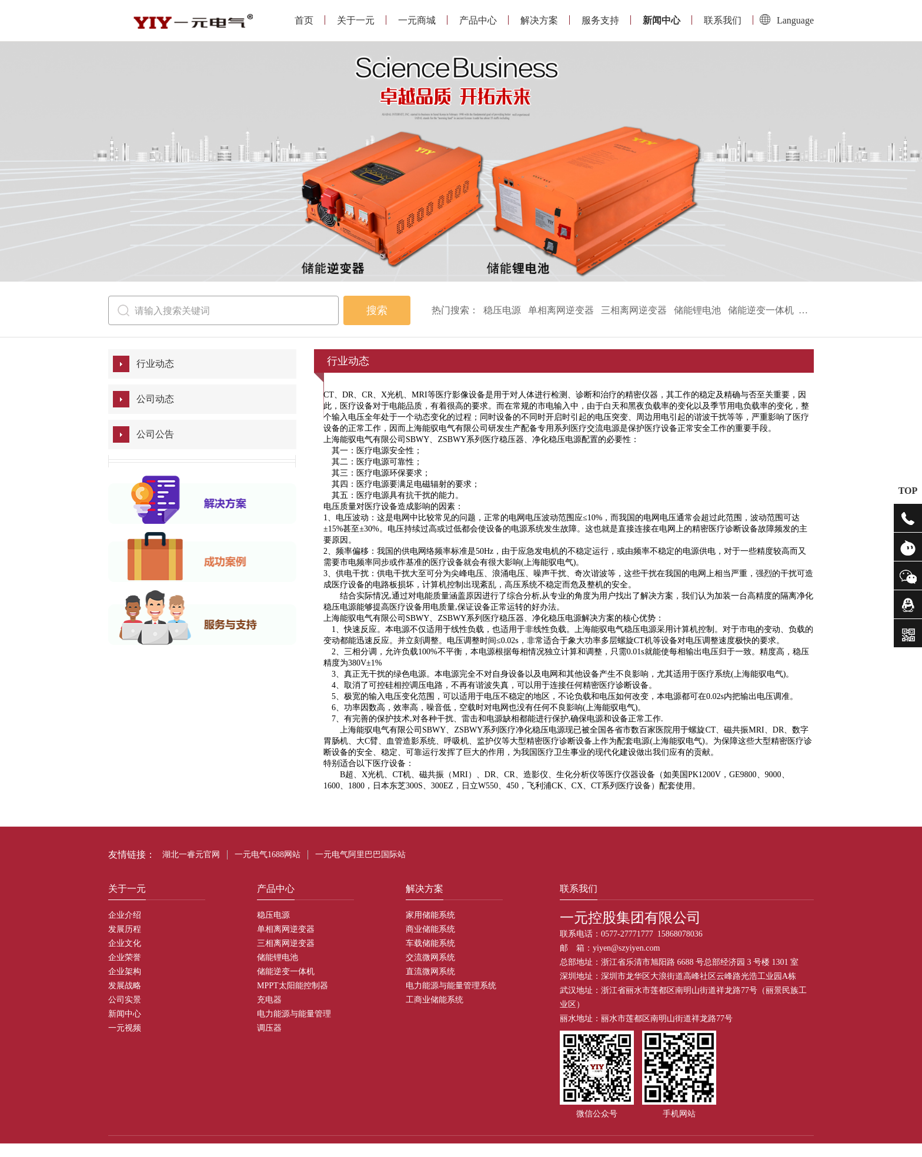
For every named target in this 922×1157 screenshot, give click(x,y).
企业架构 (124, 971)
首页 (304, 20)
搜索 (376, 310)
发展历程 (124, 929)
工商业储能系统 (434, 999)
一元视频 (124, 1028)
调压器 (269, 1028)
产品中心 (478, 20)
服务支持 (600, 20)
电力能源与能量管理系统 (451, 985)
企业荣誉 (124, 957)
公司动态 (155, 399)
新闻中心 (661, 20)
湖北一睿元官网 (191, 854)
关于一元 (356, 20)
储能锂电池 (697, 310)
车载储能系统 (430, 943)
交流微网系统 (430, 957)
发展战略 (124, 985)
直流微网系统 (430, 971)
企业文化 (124, 943)
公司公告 (155, 434)
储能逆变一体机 (761, 310)
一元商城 (417, 20)
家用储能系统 (430, 915)
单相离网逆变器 (561, 310)
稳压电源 (502, 310)
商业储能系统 (430, 929)
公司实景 (124, 999)
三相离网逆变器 (634, 310)
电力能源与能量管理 (294, 1013)
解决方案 (539, 20)
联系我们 (722, 20)
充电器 (269, 999)
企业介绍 (124, 915)
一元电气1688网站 (267, 854)
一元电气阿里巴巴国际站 (360, 854)
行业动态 (155, 364)
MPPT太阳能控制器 (292, 985)
